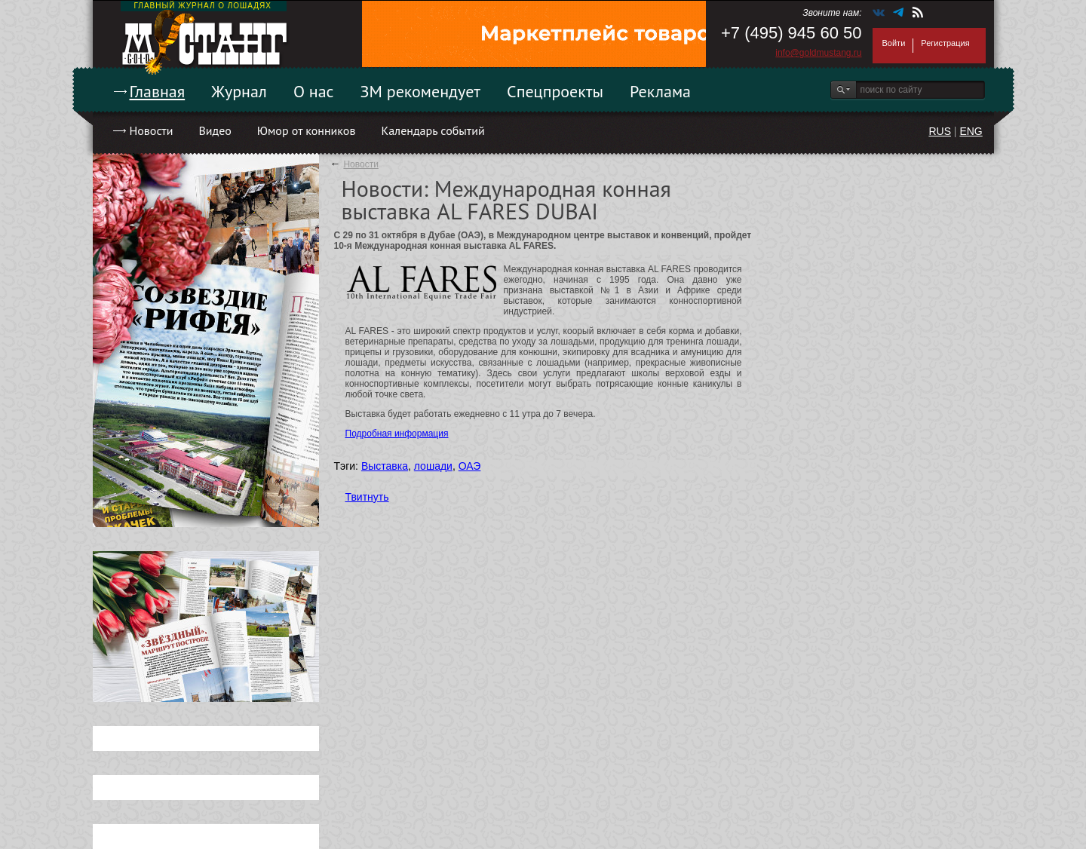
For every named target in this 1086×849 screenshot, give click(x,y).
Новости (151, 130)
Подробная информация (397, 433)
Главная (158, 91)
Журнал (239, 91)
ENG (970, 131)
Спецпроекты (555, 91)
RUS (939, 131)
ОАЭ (470, 466)
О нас (313, 91)
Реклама (660, 91)
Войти (894, 43)
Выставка (384, 466)
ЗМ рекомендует (420, 91)
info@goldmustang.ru (818, 53)
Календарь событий (432, 130)
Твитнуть (367, 497)
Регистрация (945, 43)
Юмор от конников (306, 130)
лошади (433, 466)
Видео (214, 130)
